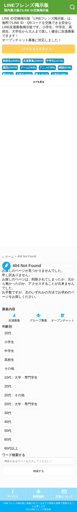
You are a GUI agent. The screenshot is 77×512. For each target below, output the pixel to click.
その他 (9, 368)
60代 (7, 439)
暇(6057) (8, 74)
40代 (7, 422)
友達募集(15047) (33, 60)
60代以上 (11, 448)
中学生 (9, 351)
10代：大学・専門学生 (21, 377)
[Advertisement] (38, 128)
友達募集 (14, 320)
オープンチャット (62, 320)
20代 (7, 386)
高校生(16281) (11, 60)
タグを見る (38, 82)
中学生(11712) (54, 60)
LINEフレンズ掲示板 (26, 7)
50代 (7, 430)
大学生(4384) (24, 74)
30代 (7, 413)
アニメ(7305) (47, 67)
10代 (7, 333)
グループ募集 (38, 320)
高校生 (9, 359)
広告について (64, 496)
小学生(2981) (59, 74)
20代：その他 (14, 395)
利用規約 (38, 496)
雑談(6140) (65, 67)
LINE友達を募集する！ (38, 49)
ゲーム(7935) (28, 67)
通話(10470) (10, 67)
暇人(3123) (41, 74)
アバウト (12, 496)
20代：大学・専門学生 (21, 404)
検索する (38, 471)
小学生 (9, 342)
